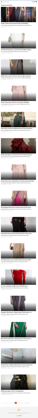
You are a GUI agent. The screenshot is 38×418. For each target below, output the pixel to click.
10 (21, 402)
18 (27, 402)
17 (25, 402)
